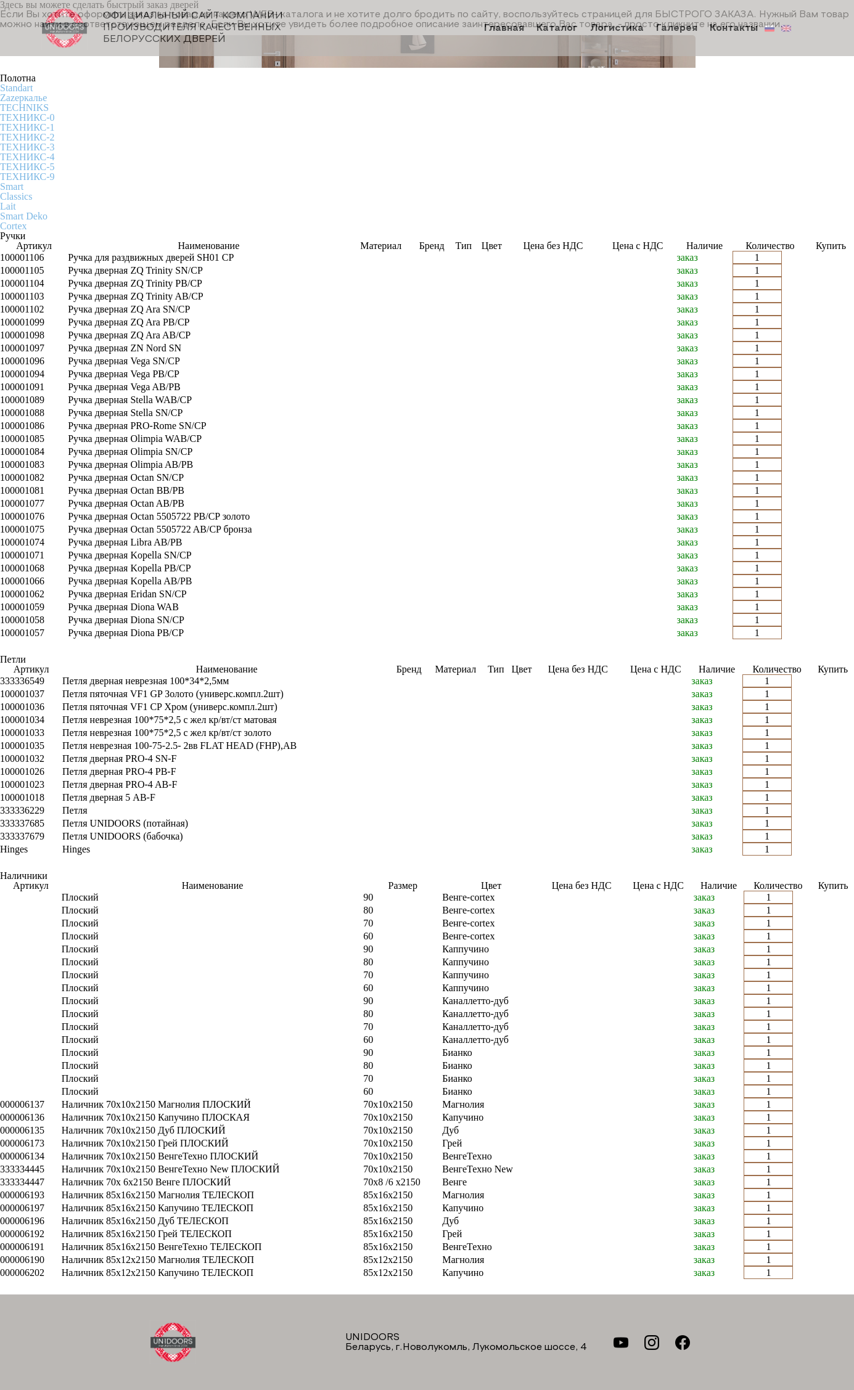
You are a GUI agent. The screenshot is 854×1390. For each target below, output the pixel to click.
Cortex (13, 226)
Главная (504, 28)
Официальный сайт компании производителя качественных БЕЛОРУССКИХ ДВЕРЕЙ (162, 28)
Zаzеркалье (23, 97)
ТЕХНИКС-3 (27, 147)
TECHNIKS (24, 107)
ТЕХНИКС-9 (27, 176)
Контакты (734, 28)
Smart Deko (23, 216)
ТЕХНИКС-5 (27, 166)
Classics (16, 196)
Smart (11, 186)
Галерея (676, 28)
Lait (8, 206)
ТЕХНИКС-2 (27, 137)
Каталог (557, 28)
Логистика (617, 28)
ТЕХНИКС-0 (27, 117)
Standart (16, 88)
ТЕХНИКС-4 (27, 157)
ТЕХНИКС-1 (27, 127)
